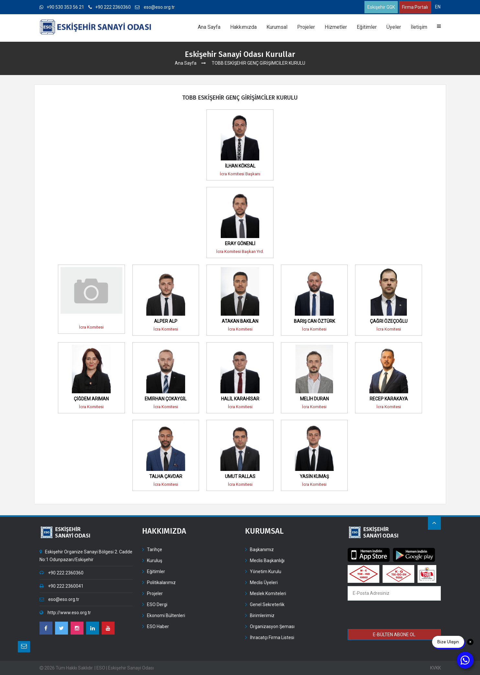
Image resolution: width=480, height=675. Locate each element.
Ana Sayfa (209, 27)
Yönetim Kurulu (265, 571)
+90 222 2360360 (109, 7)
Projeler (306, 27)
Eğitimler (367, 27)
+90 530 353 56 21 (61, 7)
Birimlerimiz (262, 615)
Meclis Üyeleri (264, 582)
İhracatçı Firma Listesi (272, 637)
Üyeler (393, 27)
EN (438, 6)
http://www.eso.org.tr (65, 612)
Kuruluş (154, 560)
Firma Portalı (415, 7)
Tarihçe (154, 549)
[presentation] (394, 616)
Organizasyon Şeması (272, 626)
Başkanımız (262, 549)
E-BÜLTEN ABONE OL (394, 634)
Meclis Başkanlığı (267, 560)
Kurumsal (276, 27)
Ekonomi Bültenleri (166, 615)
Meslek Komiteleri (268, 593)
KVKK (435, 667)
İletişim (419, 27)
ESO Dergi (157, 604)
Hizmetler (336, 27)
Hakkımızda (243, 27)
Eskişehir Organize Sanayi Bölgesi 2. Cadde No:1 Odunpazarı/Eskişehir (85, 555)
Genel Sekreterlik (267, 604)
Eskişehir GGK (381, 7)
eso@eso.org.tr (155, 7)
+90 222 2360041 (61, 586)
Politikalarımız (161, 582)
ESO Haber (158, 626)
